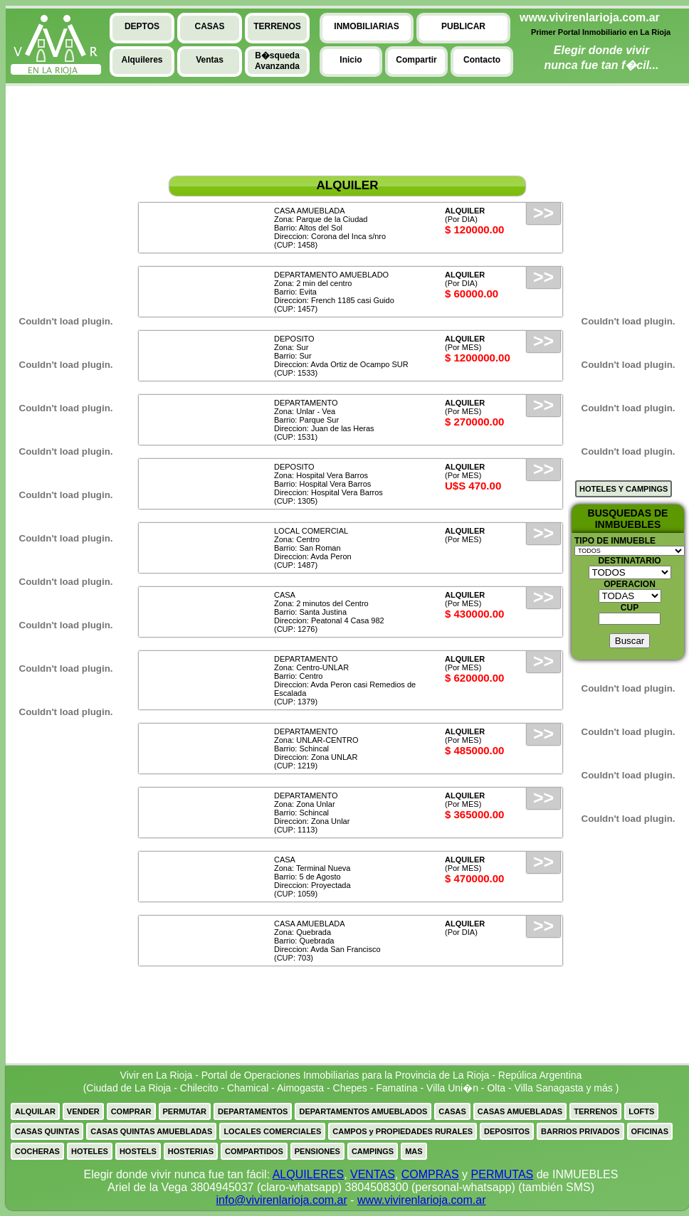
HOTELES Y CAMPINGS (623, 489)
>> (543, 213)
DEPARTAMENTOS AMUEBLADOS (363, 1111)
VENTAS (372, 1174)
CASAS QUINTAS (47, 1131)
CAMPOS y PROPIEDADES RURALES (402, 1131)
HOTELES (89, 1151)
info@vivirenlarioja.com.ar (281, 1200)
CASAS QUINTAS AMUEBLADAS (151, 1131)
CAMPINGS (373, 1151)
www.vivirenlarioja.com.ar (421, 1200)
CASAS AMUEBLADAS (520, 1111)
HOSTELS (138, 1151)
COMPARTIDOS (254, 1151)
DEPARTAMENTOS (253, 1111)
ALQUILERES (308, 1174)
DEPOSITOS (507, 1131)
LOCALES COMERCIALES (272, 1131)
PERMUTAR (185, 1111)
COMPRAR (131, 1111)
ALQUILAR (35, 1111)
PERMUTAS (502, 1174)
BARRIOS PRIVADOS (580, 1131)
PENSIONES (317, 1151)
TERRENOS (595, 1111)
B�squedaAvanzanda (277, 61)
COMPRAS (430, 1174)
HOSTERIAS (191, 1151)
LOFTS (641, 1111)
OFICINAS (650, 1131)
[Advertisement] (59, 193)
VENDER (83, 1111)
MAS (413, 1151)
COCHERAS (37, 1151)
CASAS (452, 1111)
